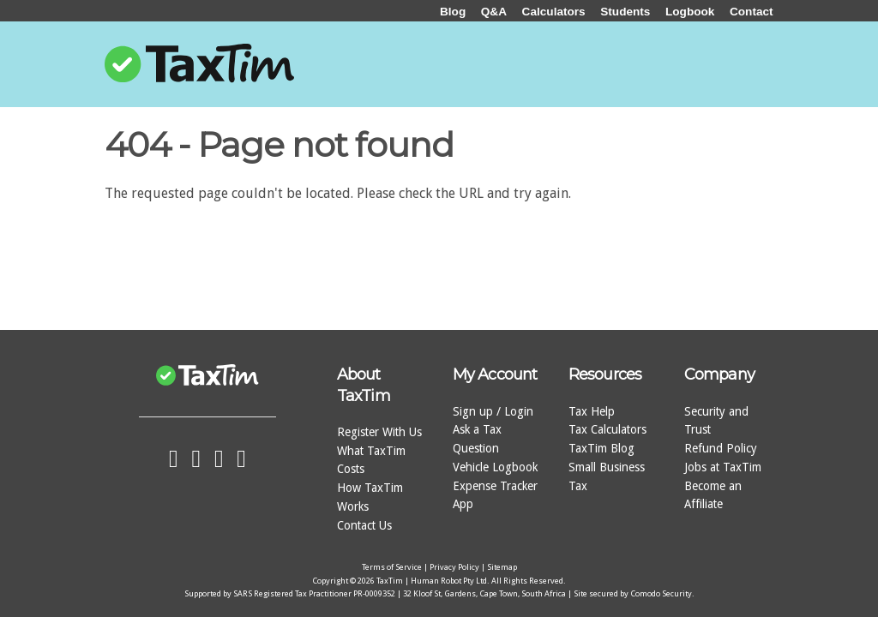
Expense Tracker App (495, 495)
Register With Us (379, 432)
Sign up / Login (493, 411)
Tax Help (591, 411)
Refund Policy (720, 448)
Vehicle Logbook (495, 467)
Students (625, 11)
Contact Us (364, 525)
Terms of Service (392, 567)
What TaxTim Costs (371, 460)
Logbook (689, 11)
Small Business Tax (606, 476)
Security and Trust (716, 420)
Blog (453, 11)
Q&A (494, 11)
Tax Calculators (607, 429)
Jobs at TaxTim (722, 467)
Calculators (554, 11)
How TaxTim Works (370, 497)
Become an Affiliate (713, 495)
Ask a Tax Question (477, 438)
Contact (751, 11)
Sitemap (502, 567)
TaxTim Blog (601, 448)
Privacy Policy (454, 567)
